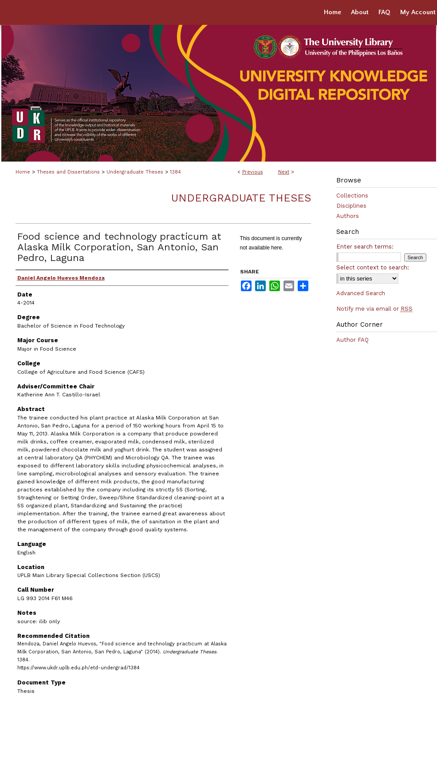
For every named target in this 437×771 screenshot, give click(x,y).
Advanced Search (360, 293)
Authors (347, 216)
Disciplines (351, 205)
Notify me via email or (374, 308)
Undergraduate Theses (134, 172)
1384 (175, 172)
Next (283, 172)
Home (23, 172)
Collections (352, 195)
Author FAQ (352, 339)
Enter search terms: (365, 246)
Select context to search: (372, 267)
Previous (252, 172)
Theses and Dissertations (68, 172)
